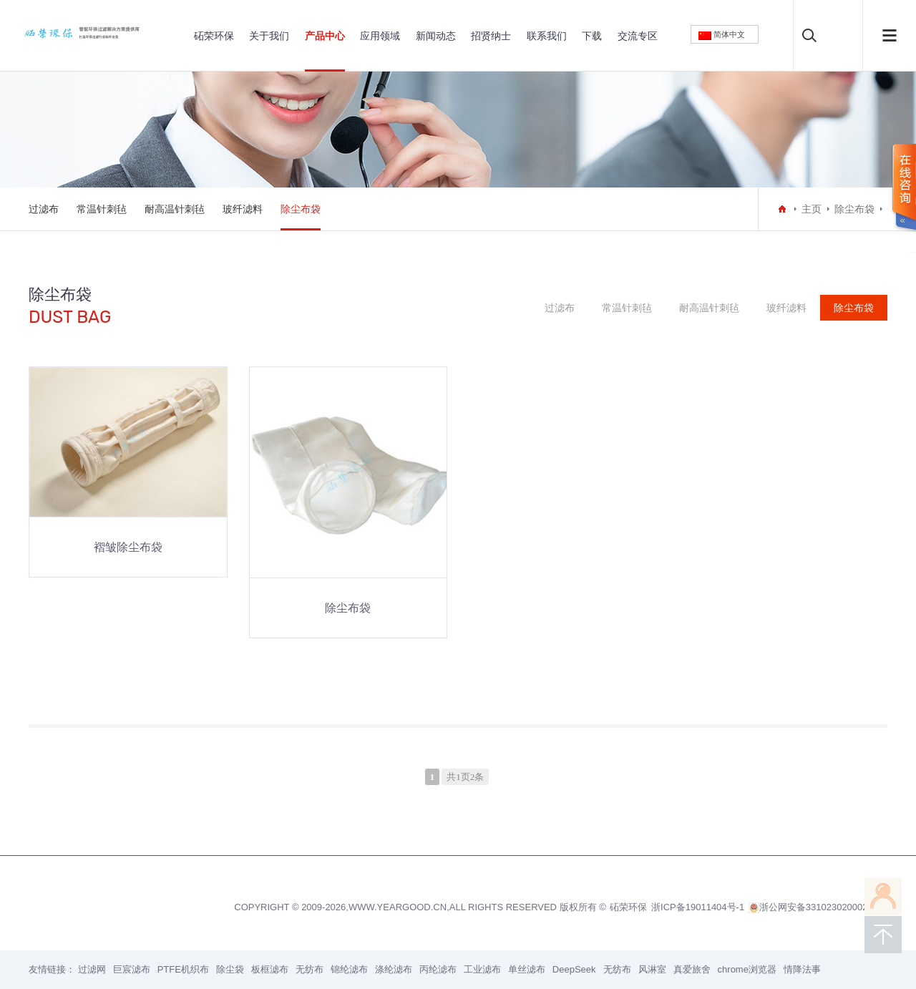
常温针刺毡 (102, 209)
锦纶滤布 (349, 969)
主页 (812, 209)
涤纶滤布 (393, 969)
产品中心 (325, 36)
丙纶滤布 (438, 969)
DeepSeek (574, 969)
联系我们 (547, 36)
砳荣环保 (214, 36)
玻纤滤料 (243, 209)
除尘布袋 (301, 209)
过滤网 (92, 969)
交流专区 (638, 36)
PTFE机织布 (183, 969)
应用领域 (380, 36)
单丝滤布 (526, 969)
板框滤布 (269, 969)
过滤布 (44, 209)
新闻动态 (436, 36)
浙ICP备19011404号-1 (697, 907)
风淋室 (652, 969)
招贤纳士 (491, 36)
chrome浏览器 (747, 969)
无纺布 (309, 969)
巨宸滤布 (131, 969)
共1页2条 (465, 776)
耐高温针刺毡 (175, 209)
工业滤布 (482, 969)
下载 (592, 36)
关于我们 (269, 36)
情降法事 (802, 969)
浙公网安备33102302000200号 (818, 907)
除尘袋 (230, 969)
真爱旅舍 (692, 969)
